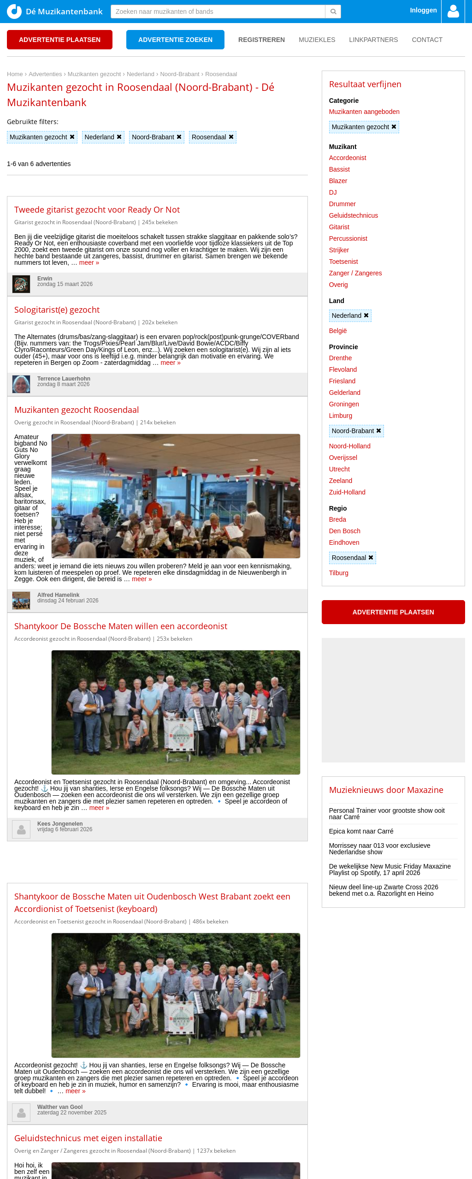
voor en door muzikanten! (264, 1156)
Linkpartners (373, 39)
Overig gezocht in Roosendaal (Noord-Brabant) (74, 422)
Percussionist (348, 238)
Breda (337, 519)
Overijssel (343, 457)
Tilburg (338, 573)
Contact (427, 39)
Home (15, 1122)
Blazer (338, 181)
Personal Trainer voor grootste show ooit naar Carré (387, 814)
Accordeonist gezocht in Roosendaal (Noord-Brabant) (82, 541)
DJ (333, 192)
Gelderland (345, 392)
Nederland (103, 137)
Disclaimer (67, 1122)
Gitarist (339, 227)
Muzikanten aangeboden (364, 111)
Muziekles (317, 39)
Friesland (342, 381)
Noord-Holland (350, 446)
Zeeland (341, 480)
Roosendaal (213, 137)
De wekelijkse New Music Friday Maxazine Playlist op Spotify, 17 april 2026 (390, 869)
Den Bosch (344, 531)
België (338, 330)
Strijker (339, 250)
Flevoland (343, 369)
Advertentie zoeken (175, 39)
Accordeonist (347, 157)
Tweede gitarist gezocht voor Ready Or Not (97, 209)
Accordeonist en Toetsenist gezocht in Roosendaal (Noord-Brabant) (100, 713)
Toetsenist (343, 261)
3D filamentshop (317, 1169)
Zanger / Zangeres (355, 273)
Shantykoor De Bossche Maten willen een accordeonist (120, 528)
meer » (89, 262)
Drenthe (340, 358)
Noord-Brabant (157, 137)
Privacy (37, 1122)
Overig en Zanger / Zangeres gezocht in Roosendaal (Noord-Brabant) (102, 832)
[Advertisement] (157, 647)
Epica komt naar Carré (361, 831)
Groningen (344, 404)
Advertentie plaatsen (59, 39)
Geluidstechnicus (353, 215)
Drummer (342, 204)
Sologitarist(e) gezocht (57, 309)
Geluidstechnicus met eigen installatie (88, 819)
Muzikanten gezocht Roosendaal (76, 409)
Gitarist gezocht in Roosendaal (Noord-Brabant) (75, 222)
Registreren (261, 39)
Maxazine (425, 789)
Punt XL (236, 1169)
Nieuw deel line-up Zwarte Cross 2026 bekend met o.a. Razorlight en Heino (383, 890)
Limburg (341, 415)
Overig (338, 284)
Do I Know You (270, 1169)
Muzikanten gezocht (42, 137)
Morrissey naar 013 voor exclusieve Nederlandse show (380, 849)
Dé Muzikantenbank (55, 11)
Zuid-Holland (347, 492)
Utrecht (339, 469)
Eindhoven (344, 542)
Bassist (339, 169)
